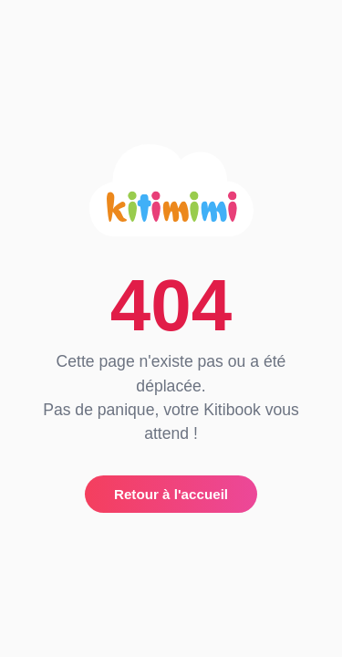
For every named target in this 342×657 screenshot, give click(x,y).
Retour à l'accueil (171, 494)
